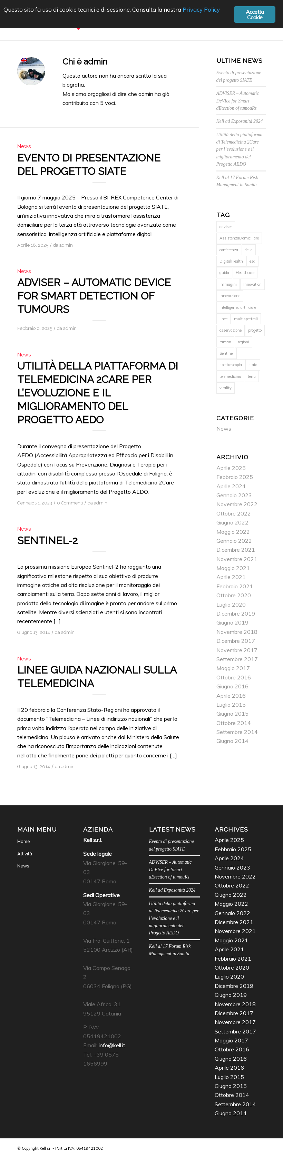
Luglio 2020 (231, 604)
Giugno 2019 (232, 622)
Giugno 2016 (232, 686)
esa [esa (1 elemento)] (252, 261)
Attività (24, 853)
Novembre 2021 (236, 559)
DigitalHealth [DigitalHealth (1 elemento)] (231, 261)
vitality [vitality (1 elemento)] (225, 387)
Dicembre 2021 (235, 549)
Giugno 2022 (232, 522)
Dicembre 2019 (235, 613)
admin (66, 245)
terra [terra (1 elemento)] (252, 376)
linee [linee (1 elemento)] (223, 318)
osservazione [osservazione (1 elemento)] (230, 330)
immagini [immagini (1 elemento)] (228, 284)
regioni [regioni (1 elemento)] (243, 342)
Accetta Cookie (255, 15)
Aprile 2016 (231, 695)
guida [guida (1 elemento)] (224, 272)
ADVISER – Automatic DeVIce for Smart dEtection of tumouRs (94, 295)
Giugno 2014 (232, 740)
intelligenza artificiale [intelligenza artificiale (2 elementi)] (237, 307)
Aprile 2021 (231, 576)
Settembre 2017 (237, 659)
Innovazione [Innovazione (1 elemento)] (229, 295)
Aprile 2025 (231, 467)
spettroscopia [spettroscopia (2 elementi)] (230, 364)
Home (23, 841)
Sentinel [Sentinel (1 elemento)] (226, 353)
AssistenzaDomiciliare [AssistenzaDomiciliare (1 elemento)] (239, 238)
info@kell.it (112, 1045)
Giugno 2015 (232, 713)
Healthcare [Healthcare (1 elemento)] (245, 272)
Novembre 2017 (236, 650)
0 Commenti (70, 503)
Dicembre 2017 (235, 640)
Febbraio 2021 (234, 586)
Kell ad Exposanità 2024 (239, 121)
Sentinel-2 (47, 540)
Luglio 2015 (231, 704)
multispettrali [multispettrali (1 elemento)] (246, 318)
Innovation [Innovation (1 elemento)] (252, 284)
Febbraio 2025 (234, 476)
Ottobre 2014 (233, 722)
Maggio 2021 (233, 568)
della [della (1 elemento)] (249, 249)
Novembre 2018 (236, 631)
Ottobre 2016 (233, 677)
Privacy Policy (201, 9)
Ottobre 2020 (233, 595)
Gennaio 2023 (234, 495)
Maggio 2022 (233, 531)
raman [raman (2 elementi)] (225, 342)
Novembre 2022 (236, 504)
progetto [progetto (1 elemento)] (255, 330)
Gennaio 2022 (234, 540)
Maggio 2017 (233, 668)
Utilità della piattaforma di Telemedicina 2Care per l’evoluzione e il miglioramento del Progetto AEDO (97, 393)
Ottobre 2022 (233, 513)
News (24, 146)
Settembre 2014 (237, 731)
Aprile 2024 (231, 486)
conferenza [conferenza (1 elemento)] (228, 249)
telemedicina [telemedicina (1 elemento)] (230, 376)
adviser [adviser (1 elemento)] (225, 226)
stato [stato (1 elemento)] (252, 364)
